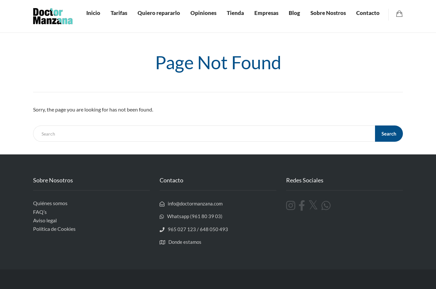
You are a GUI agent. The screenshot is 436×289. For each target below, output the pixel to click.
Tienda (235, 12)
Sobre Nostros (328, 12)
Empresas (266, 12)
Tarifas (119, 12)
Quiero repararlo (159, 12)
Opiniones (203, 12)
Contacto (368, 12)
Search (389, 134)
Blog (294, 12)
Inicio (93, 12)
